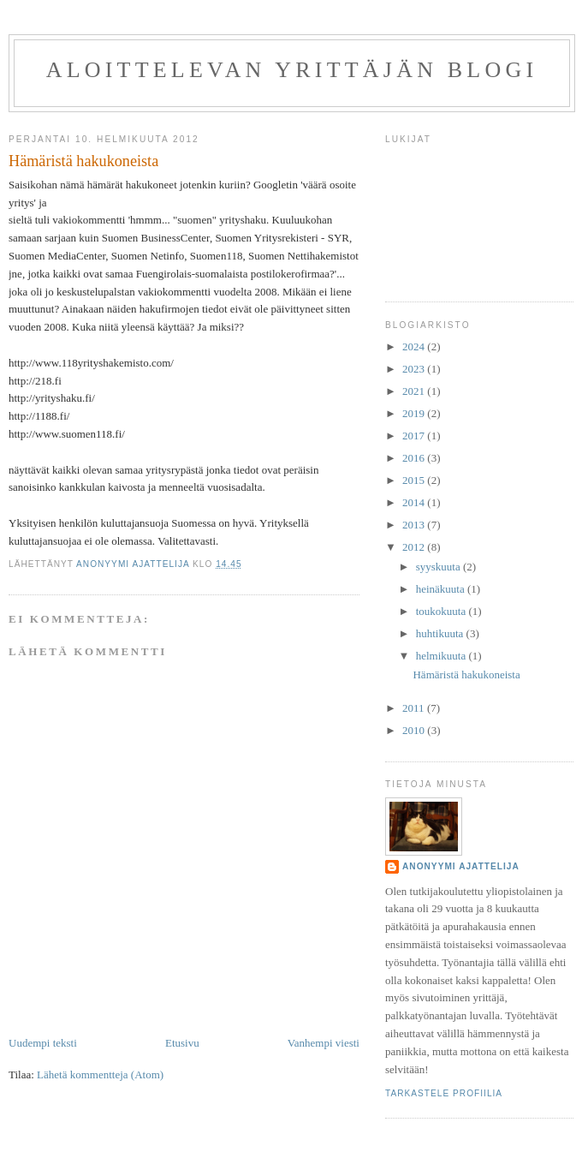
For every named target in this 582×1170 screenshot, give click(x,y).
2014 (414, 502)
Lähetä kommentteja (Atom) (100, 1074)
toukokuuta (442, 611)
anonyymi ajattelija (461, 866)
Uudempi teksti (43, 1042)
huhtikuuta (441, 633)
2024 (414, 346)
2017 (414, 435)
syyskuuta (439, 566)
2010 (414, 730)
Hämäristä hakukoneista (466, 674)
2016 (414, 457)
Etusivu (182, 1042)
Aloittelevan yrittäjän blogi (292, 69)
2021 (414, 391)
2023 (414, 368)
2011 (414, 707)
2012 (414, 546)
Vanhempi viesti (323, 1042)
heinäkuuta (441, 588)
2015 (414, 480)
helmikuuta (442, 655)
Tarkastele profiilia (443, 1093)
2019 (414, 413)
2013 (414, 524)
